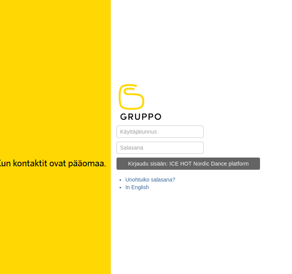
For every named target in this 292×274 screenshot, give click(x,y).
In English (136, 187)
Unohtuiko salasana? (150, 180)
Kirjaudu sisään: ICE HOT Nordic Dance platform (188, 164)
